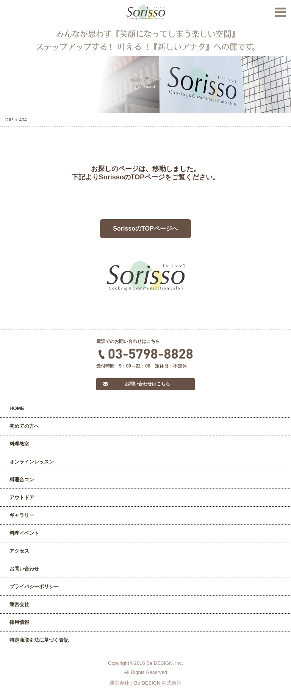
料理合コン (21, 479)
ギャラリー (21, 515)
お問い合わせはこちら (147, 383)
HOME (16, 408)
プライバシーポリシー (34, 586)
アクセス (19, 551)
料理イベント (24, 533)
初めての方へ (24, 426)
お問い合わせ (24, 569)
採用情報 (19, 622)
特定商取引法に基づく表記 (39, 640)
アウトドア (21, 497)
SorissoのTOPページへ (145, 228)
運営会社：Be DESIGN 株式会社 (145, 683)
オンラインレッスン (31, 462)
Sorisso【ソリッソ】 (145, 12)
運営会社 (19, 604)
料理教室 (19, 444)
